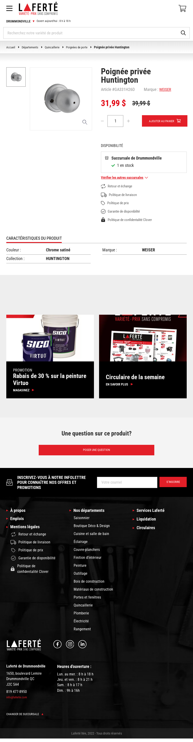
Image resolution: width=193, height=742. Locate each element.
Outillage (80, 577)
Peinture (80, 569)
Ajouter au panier (162, 121)
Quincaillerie (55, 47)
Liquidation (147, 523)
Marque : (151, 89)
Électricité (81, 624)
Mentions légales (26, 532)
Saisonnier (82, 521)
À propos (18, 513)
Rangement (82, 632)
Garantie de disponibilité (123, 212)
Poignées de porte (81, 47)
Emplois (17, 523)
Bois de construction (89, 585)
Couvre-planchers (87, 553)
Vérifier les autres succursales (126, 178)
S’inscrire (172, 485)
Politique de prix (116, 203)
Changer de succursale (26, 717)
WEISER (165, 89)
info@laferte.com (17, 701)
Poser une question (96, 452)
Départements (31, 47)
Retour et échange (118, 186)
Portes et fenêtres (87, 601)
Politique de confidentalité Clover (129, 220)
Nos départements (90, 513)
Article (106, 89)
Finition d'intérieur (87, 561)
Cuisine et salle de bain (91, 537)
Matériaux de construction (93, 593)
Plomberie (81, 616)
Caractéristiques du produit (34, 238)
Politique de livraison (121, 195)
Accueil (11, 47)
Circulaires (147, 532)
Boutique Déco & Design (92, 529)
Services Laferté (152, 513)
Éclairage (81, 545)
